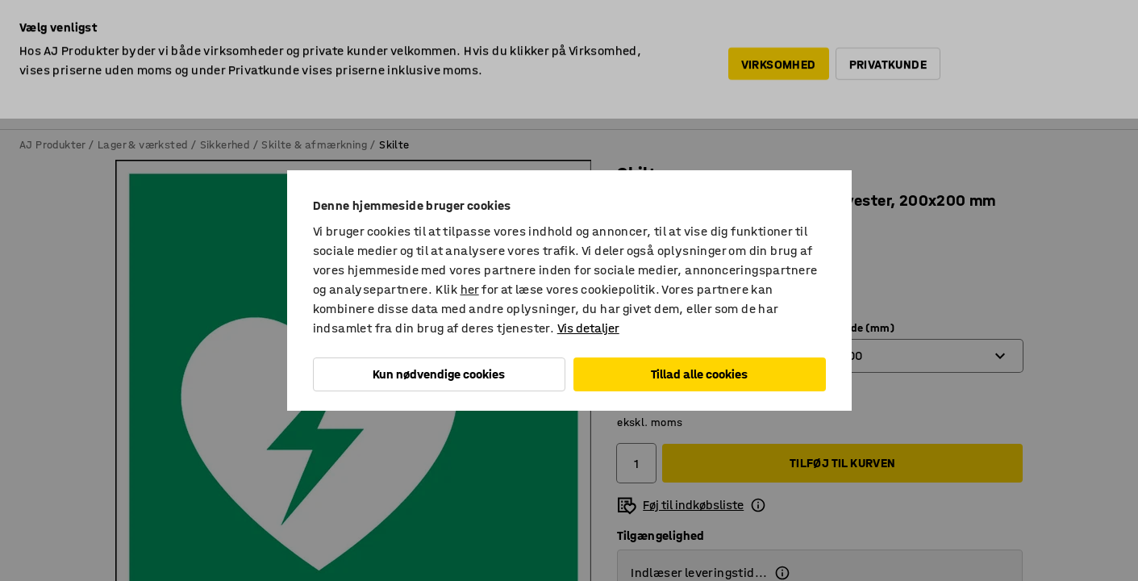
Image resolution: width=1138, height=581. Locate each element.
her (470, 289)
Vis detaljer (588, 328)
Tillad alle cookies (699, 374)
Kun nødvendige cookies (439, 374)
